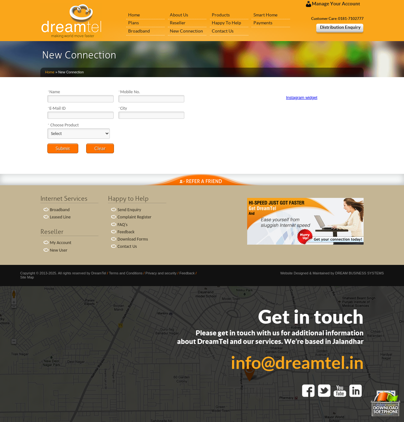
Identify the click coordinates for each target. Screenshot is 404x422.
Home (134, 14)
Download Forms (132, 239)
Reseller (178, 22)
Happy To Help (226, 22)
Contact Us (223, 31)
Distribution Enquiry (340, 27)
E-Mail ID (56, 108)
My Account (60, 242)
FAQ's (122, 224)
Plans (133, 22)
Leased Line (60, 217)
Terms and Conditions (125, 273)
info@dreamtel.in (297, 362)
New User (58, 250)
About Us (179, 14)
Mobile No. (129, 92)
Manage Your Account (333, 4)
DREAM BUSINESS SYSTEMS (359, 273)
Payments (262, 22)
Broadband (139, 31)
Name (53, 92)
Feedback (125, 232)
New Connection (186, 31)
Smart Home (265, 14)
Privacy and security (161, 273)
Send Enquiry (129, 209)
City (122, 108)
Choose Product (63, 125)
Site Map (27, 277)
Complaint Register (134, 217)
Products (221, 14)
